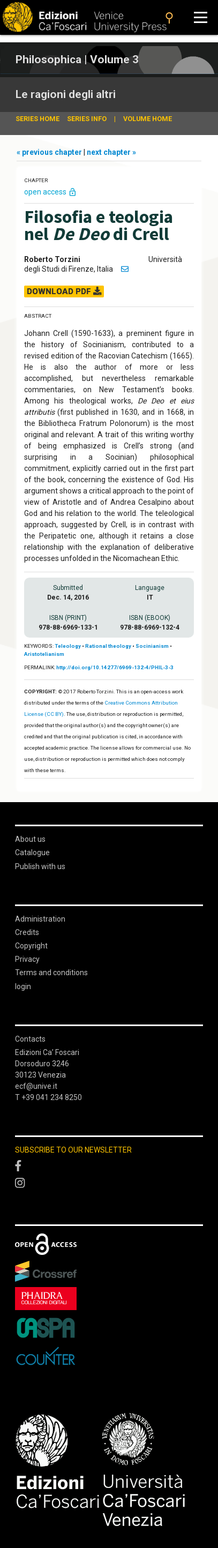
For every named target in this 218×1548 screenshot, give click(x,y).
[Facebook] (109, 1166)
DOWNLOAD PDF (64, 291)
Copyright (31, 945)
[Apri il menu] (200, 17)
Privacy (27, 959)
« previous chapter (50, 152)
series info (87, 119)
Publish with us (40, 866)
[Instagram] (109, 1183)
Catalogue (32, 852)
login (23, 986)
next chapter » (111, 152)
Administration (40, 919)
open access (50, 192)
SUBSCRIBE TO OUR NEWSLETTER (73, 1150)
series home (37, 119)
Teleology (68, 646)
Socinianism (152, 646)
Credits (27, 932)
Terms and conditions (51, 972)
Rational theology (108, 646)
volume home (147, 119)
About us (30, 839)
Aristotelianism (44, 654)
